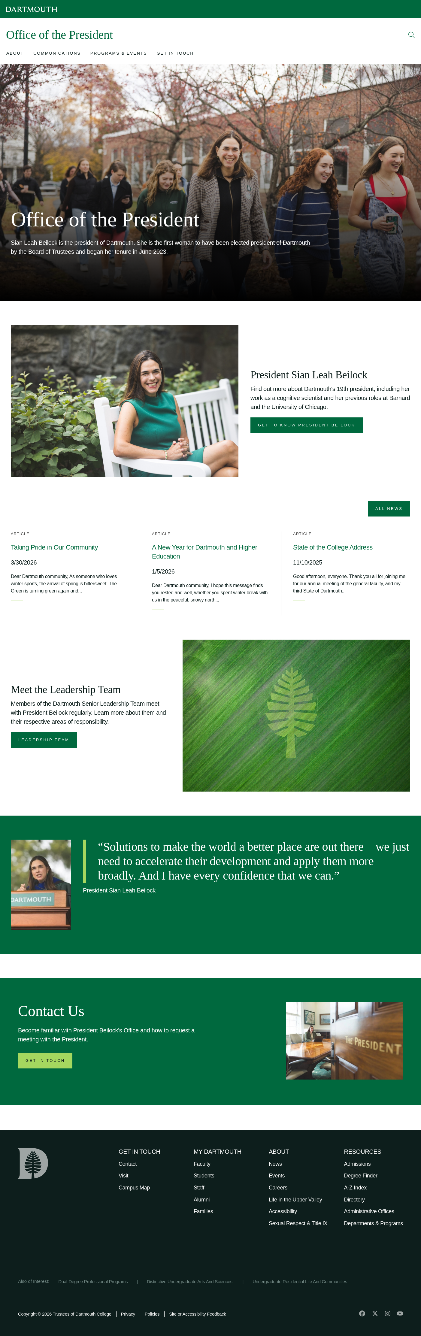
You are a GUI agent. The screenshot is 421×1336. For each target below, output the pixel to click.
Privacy (128, 1313)
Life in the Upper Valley (295, 1200)
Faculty (202, 1164)
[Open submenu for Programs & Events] (118, 54)
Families (203, 1211)
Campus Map (134, 1188)
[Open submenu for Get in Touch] (175, 54)
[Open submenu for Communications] (57, 54)
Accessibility (283, 1211)
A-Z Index (355, 1188)
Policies (152, 1313)
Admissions (357, 1164)
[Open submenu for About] (15, 54)
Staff (199, 1188)
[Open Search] (411, 35)
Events (277, 1176)
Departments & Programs (373, 1223)
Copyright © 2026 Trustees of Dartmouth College (64, 1313)
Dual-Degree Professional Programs (93, 1281)
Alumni (202, 1200)
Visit (123, 1176)
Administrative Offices (369, 1211)
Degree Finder (360, 1176)
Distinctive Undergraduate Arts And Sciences (190, 1281)
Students (204, 1176)
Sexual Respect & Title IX (298, 1223)
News (275, 1164)
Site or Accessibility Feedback (197, 1313)
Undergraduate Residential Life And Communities (300, 1281)
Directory (354, 1200)
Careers (278, 1188)
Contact (128, 1164)
